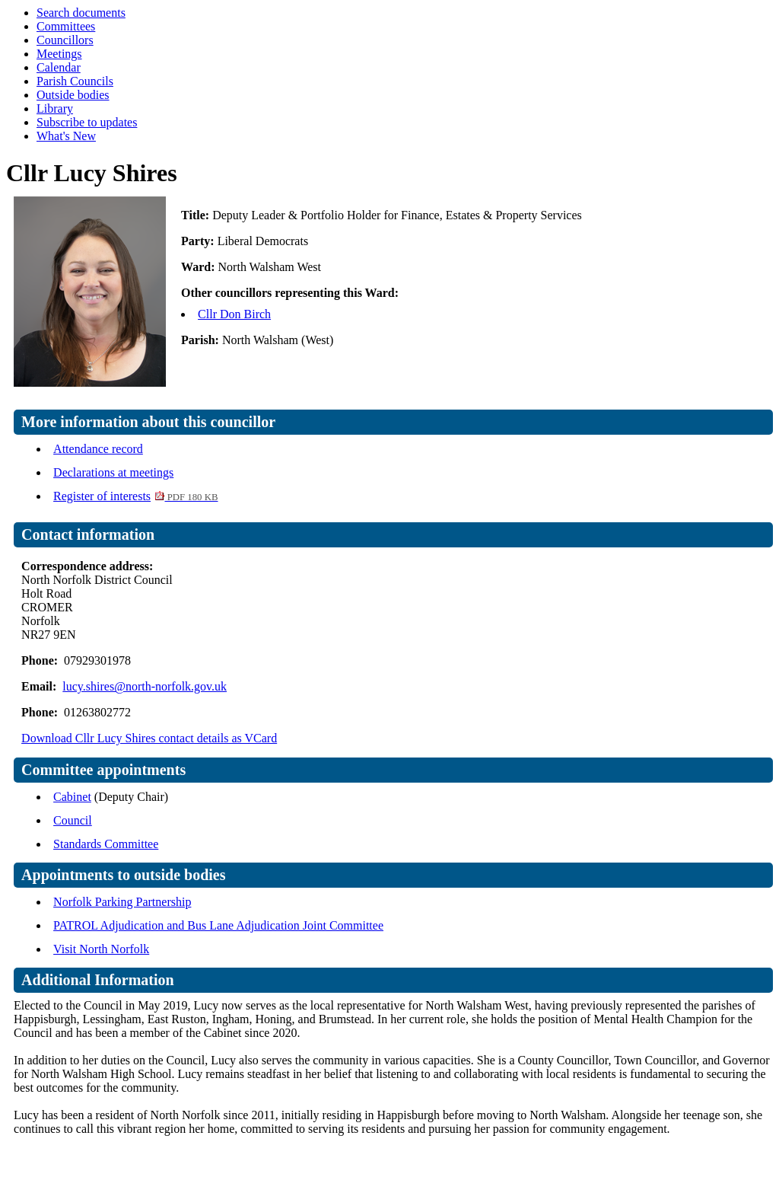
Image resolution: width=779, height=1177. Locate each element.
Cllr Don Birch (234, 314)
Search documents (81, 12)
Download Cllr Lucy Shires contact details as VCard (149, 738)
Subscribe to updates (87, 122)
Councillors (65, 39)
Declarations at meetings (113, 472)
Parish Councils (75, 81)
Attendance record (98, 448)
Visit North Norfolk (101, 949)
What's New (66, 135)
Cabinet (72, 796)
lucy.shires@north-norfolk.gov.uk (144, 686)
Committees (66, 26)
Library (55, 108)
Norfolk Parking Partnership (122, 901)
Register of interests (135, 496)
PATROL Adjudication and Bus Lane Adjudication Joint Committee (218, 925)
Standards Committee (105, 843)
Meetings (59, 53)
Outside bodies (73, 94)
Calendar (59, 67)
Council (72, 820)
